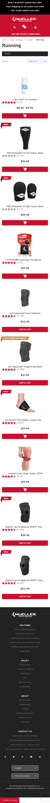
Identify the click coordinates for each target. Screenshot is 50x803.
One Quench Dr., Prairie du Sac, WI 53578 (27, 749)
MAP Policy (25, 673)
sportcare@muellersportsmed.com (25, 740)
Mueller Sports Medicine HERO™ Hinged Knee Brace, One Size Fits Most (25, 580)
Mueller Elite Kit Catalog (25, 629)
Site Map (25, 722)
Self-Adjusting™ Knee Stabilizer (25, 313)
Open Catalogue (16, 40)
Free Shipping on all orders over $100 (25, 6)
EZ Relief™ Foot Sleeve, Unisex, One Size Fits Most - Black (25, 420)
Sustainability (25, 651)
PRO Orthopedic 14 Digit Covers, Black (25, 206)
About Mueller (25, 700)
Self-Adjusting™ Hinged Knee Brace (25, 367)
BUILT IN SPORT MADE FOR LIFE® (25, 2)
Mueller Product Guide (25, 634)
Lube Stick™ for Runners (25, 100)
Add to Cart (25, 329)
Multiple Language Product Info (25, 647)
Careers (25, 709)
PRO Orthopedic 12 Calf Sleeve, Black (25, 153)
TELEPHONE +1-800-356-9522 (25, 736)
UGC (25, 678)
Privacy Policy (25, 665)
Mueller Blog (25, 704)
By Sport (29, 40)
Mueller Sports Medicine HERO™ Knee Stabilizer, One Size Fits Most (25, 527)
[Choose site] (25, 776)
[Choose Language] (25, 768)
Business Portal (25, 717)
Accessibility (25, 686)
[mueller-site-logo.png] (24, 19)
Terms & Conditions (25, 669)
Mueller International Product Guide (25, 642)
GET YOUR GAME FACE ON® (25, 10)
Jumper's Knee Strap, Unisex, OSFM (25, 473)
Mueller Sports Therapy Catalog (25, 638)
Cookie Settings (9, 800)
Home (4, 40)
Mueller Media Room (25, 713)
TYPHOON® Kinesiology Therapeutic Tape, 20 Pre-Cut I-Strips (25, 260)
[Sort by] (37, 61)
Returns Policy (25, 682)
